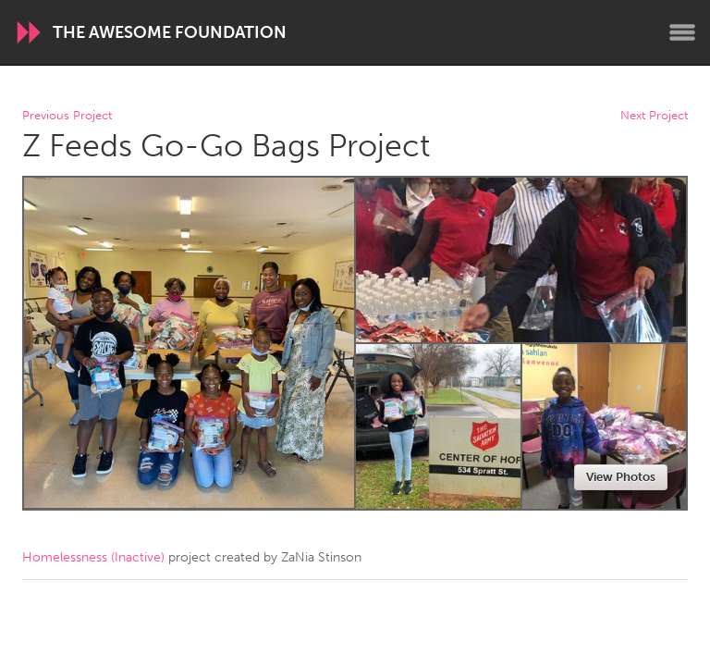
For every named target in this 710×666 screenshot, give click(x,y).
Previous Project (67, 116)
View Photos (620, 477)
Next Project (654, 116)
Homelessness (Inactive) (93, 557)
